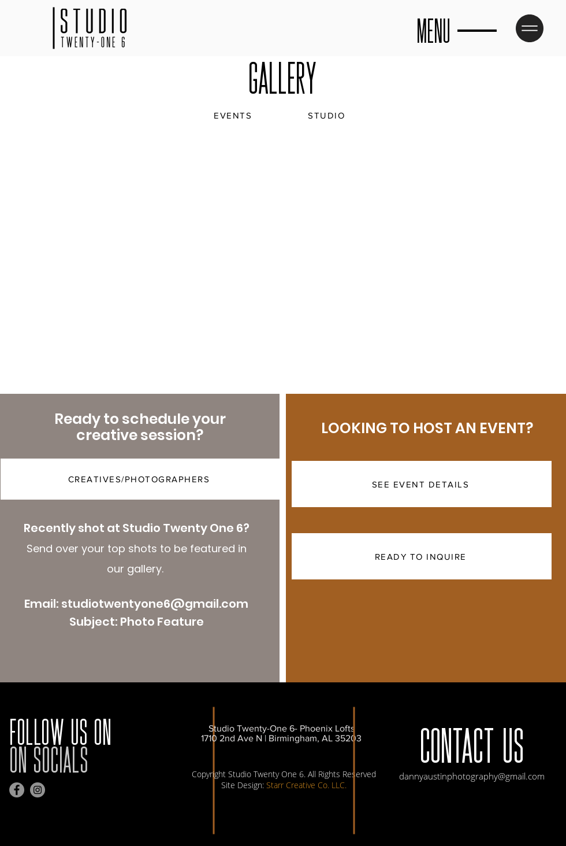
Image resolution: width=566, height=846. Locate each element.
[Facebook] (16, 789)
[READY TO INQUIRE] (422, 556)
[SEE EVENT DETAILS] (422, 484)
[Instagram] (37, 789)
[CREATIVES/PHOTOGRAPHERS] (140, 479)
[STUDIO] (327, 115)
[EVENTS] (234, 115)
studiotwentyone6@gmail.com (154, 604)
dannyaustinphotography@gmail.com (472, 776)
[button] (529, 28)
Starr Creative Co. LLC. (306, 784)
